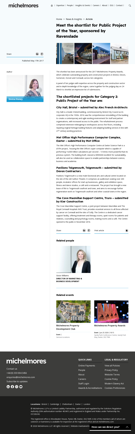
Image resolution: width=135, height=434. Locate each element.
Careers (96, 5)
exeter (78, 404)
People (70, 5)
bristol (44, 404)
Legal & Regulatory (116, 359)
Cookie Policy (111, 379)
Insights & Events (82, 5)
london (87, 404)
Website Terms (112, 374)
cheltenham (67, 404)
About (104, 5)
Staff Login (83, 383)
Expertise (60, 5)
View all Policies (112, 365)
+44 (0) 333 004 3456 (17, 373)
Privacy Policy (111, 370)
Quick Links (85, 359)
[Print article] (126, 230)
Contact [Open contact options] (119, 5)
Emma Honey (16, 99)
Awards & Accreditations (90, 388)
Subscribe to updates (17, 381)
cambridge (54, 404)
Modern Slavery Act (114, 383)
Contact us (12, 368)
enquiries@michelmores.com (21, 377)
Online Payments (86, 365)
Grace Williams (62, 275)
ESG (111, 5)
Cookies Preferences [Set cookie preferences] (115, 388)
